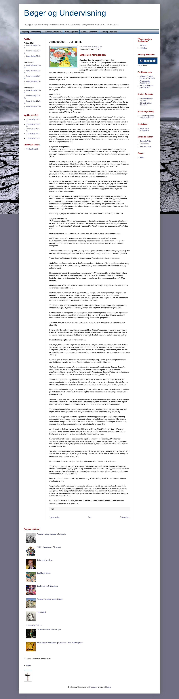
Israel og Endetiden (109, 32)
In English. (143, 48)
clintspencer (92, 687)
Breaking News (71, 32)
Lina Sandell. (41, 612)
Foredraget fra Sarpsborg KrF (145, 82)
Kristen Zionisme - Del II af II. (146, 104)
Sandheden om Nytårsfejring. (47, 586)
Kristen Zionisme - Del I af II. (146, 99)
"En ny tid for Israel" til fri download (147, 86)
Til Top (28, 665)
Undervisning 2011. (33, 138)
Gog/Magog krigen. (44, 573)
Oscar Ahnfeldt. (145, 141)
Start (89, 517)
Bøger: (142, 157)
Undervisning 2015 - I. (34, 625)
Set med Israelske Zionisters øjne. (49, 630)
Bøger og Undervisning (65, 12)
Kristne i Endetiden (89, 32)
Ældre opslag (124, 517)
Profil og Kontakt (32, 149)
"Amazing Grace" (146, 147)
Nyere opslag (55, 517)
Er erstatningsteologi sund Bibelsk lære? (147, 117)
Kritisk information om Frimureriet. (49, 547)
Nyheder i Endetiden (53, 32)
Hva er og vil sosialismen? (144, 129)
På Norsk (143, 45)
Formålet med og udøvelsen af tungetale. (51, 534)
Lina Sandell (144, 144)
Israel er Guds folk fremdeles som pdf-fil (147, 77)
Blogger (108, 687)
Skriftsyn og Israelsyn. (45, 560)
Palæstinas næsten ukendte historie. (50, 599)
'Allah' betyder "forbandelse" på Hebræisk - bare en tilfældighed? (60, 643)
